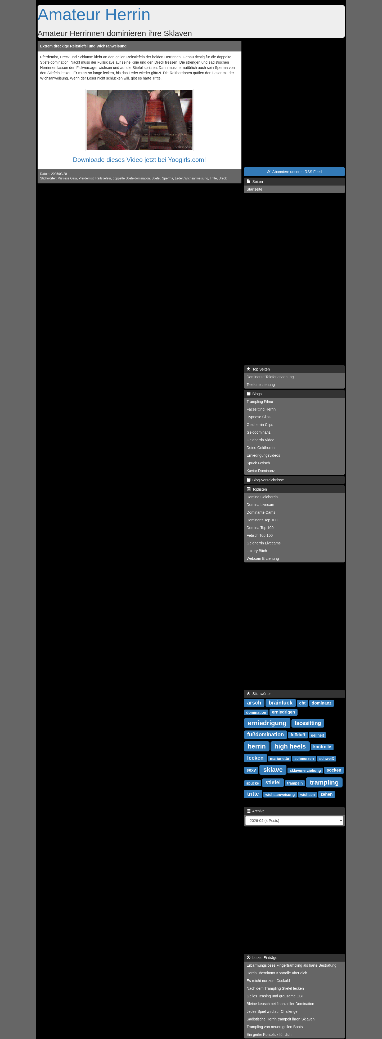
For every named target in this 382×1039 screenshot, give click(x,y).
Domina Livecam (260, 505)
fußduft (298, 735)
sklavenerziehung (305, 770)
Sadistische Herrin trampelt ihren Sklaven (281, 1019)
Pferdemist (86, 178)
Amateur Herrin (94, 14)
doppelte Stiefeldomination (131, 178)
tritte (253, 794)
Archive (256, 811)
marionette (279, 758)
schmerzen (304, 758)
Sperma (167, 178)
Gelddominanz (259, 432)
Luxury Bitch (257, 551)
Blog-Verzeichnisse (265, 480)
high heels (290, 746)
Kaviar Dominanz (261, 471)
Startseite (254, 189)
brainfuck (281, 703)
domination (256, 712)
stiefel (273, 782)
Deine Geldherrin (261, 448)
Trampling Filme (260, 401)
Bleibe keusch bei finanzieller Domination (280, 1004)
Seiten (255, 181)
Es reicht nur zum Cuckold (268, 981)
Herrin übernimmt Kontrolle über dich (277, 973)
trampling (324, 782)
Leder (179, 178)
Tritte (213, 178)
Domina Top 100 (260, 528)
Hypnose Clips (259, 417)
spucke (252, 783)
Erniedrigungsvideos (263, 455)
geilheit (317, 735)
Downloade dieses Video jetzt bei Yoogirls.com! (139, 159)
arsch (254, 703)
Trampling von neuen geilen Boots (275, 1027)
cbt (302, 703)
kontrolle (322, 747)
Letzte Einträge (262, 958)
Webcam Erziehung (263, 558)
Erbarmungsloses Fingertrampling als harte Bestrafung (291, 965)
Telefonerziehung (261, 384)
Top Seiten (258, 369)
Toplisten (257, 489)
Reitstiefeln (103, 178)
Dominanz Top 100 (262, 520)
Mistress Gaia (67, 178)
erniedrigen (283, 712)
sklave (273, 769)
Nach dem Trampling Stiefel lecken (275, 988)
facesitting (308, 723)
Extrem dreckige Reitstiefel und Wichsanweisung (83, 46)
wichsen (307, 794)
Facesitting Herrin (261, 409)
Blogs (254, 394)
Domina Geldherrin (262, 497)
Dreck (223, 178)
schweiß (326, 758)
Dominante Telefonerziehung (270, 377)
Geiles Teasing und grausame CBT (275, 996)
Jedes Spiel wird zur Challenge (272, 1011)
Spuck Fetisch (258, 463)
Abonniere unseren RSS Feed (294, 172)
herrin (257, 746)
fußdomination (265, 734)
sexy (251, 770)
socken (334, 770)
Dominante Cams (261, 512)
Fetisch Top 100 (260, 535)
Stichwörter (259, 694)
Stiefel (156, 178)
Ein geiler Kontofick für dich (269, 1034)
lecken (255, 758)
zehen (326, 794)
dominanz (321, 703)
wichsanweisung (280, 794)
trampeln (295, 783)
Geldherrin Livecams (264, 543)
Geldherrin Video (261, 440)
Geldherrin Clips (260, 424)
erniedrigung (267, 722)
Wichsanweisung (196, 178)
